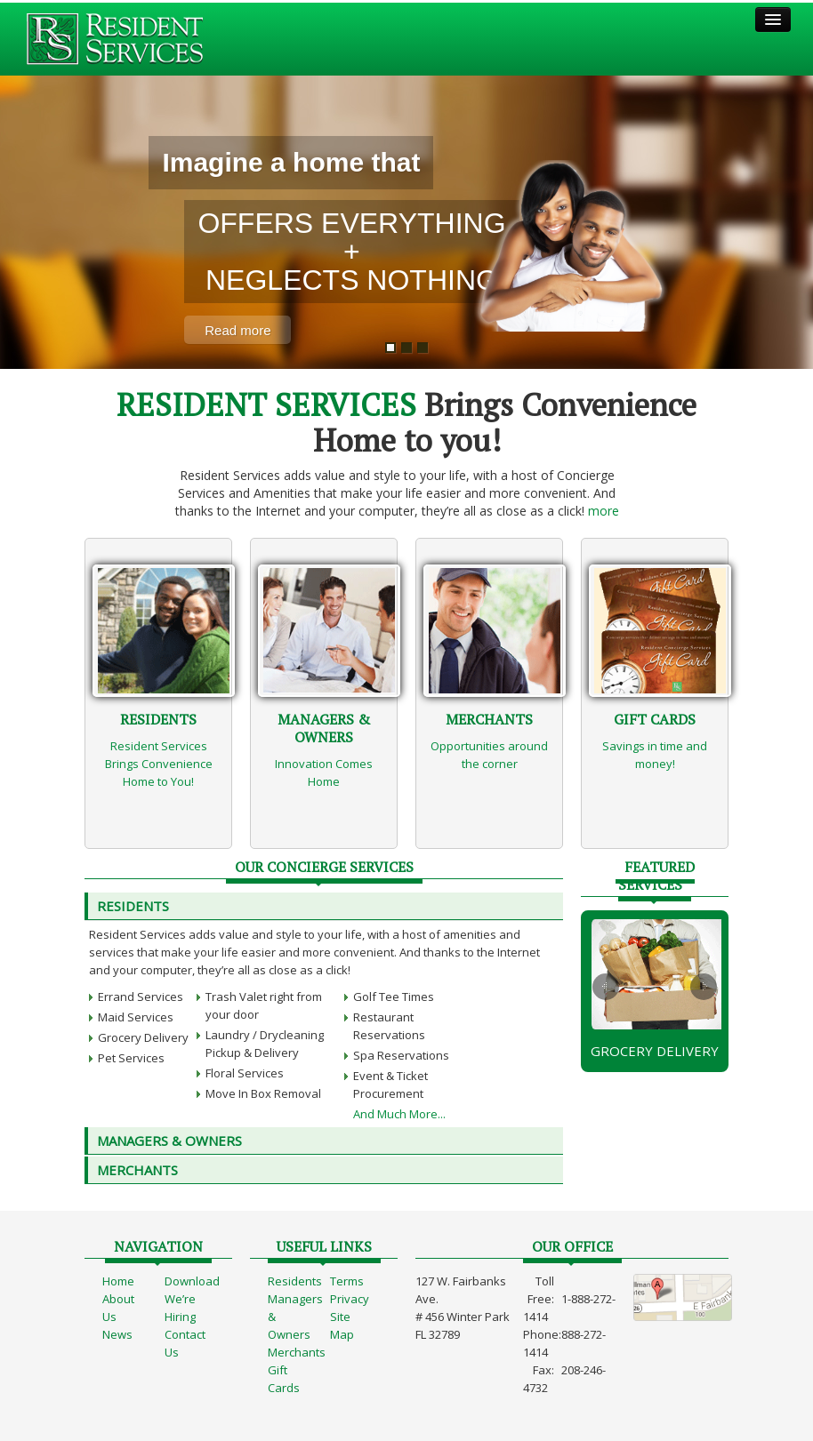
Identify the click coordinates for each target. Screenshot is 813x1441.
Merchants (297, 1352)
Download (192, 1281)
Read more (237, 330)
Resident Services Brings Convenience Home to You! (159, 763)
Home (118, 1281)
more (603, 510)
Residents (133, 906)
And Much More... (399, 1114)
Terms (347, 1281)
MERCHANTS (137, 1170)
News (117, 1334)
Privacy (349, 1299)
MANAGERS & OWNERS (169, 1140)
